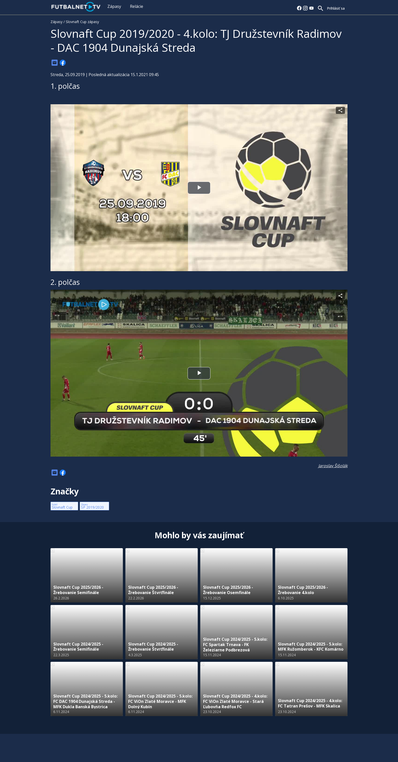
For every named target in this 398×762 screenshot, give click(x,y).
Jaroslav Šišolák (332, 466)
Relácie (136, 6)
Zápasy (114, 6)
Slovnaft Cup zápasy (82, 21)
